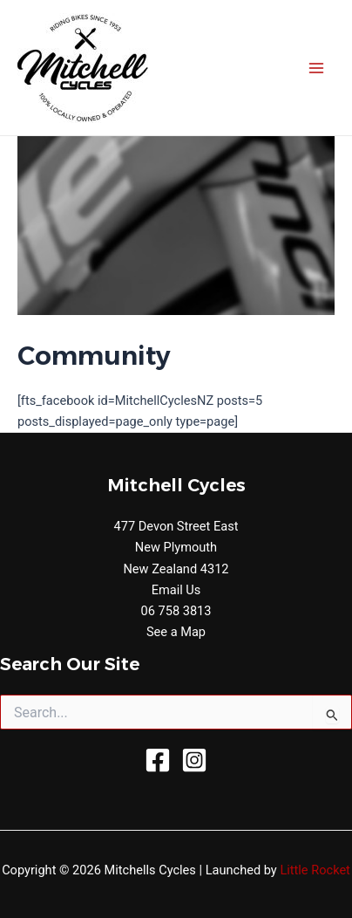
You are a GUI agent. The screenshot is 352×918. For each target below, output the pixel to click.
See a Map (176, 632)
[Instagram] (194, 760)
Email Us (176, 590)
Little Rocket (315, 870)
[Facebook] (158, 760)
